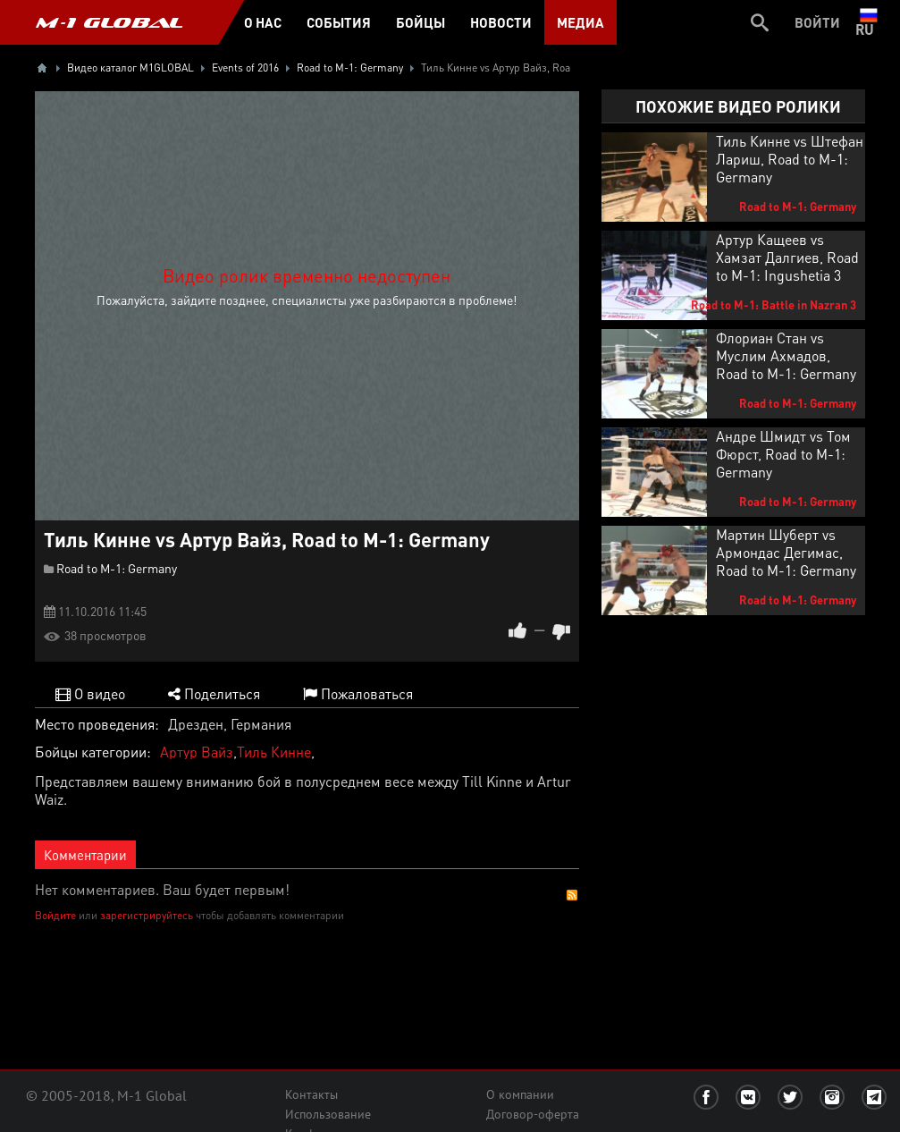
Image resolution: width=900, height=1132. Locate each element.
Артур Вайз (196, 751)
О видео (90, 693)
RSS (572, 895)
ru (868, 22)
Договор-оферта (532, 1114)
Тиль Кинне (274, 751)
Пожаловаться (358, 693)
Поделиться (214, 693)
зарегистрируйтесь (146, 915)
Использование (328, 1114)
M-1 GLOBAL (109, 22)
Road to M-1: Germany (116, 568)
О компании (520, 1094)
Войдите (55, 915)
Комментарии (85, 855)
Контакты (311, 1094)
